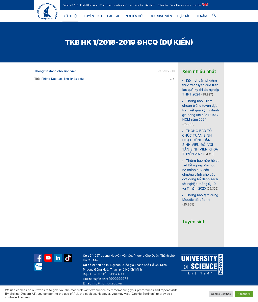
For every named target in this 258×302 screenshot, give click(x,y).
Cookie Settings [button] (221, 293)
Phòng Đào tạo (51, 79)
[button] (214, 16)
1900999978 (118, 279)
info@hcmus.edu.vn (107, 283)
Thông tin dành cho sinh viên (55, 71)
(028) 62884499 (111, 274)
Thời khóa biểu (73, 79)
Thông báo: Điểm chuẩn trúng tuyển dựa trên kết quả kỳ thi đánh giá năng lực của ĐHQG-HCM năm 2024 (201, 110)
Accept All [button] (244, 293)
